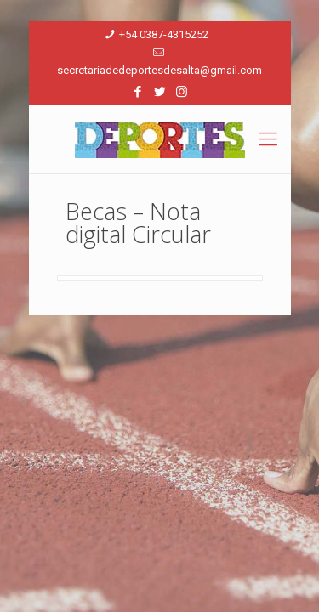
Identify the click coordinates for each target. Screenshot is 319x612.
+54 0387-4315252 (163, 34)
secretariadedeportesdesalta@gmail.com (159, 70)
